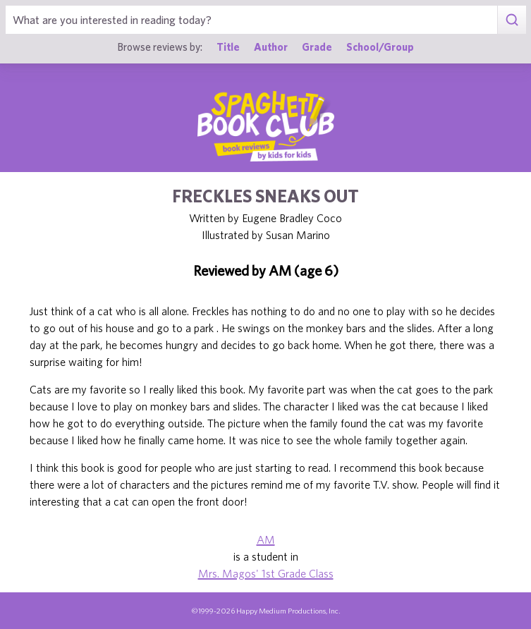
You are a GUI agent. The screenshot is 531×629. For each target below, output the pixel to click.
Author (271, 47)
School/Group (380, 47)
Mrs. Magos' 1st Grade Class (266, 573)
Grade (317, 47)
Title (228, 47)
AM (266, 539)
